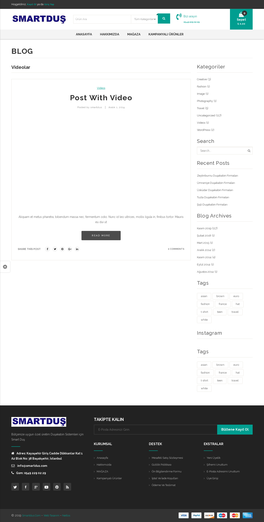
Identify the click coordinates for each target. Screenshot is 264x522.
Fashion (202, 86)
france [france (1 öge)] (223, 303)
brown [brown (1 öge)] (220, 295)
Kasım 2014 (204, 257)
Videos (101, 87)
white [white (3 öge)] (204, 319)
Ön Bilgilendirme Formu (168, 471)
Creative (202, 79)
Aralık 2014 (204, 249)
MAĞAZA (103, 471)
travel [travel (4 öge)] (235, 311)
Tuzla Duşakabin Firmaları (214, 197)
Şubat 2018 (204, 235)
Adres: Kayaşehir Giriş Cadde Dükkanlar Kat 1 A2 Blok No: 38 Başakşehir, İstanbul (47, 455)
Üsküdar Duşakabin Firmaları (216, 189)
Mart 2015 (203, 242)
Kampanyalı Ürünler (110, 478)
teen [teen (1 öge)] (220, 311)
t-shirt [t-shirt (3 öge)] (204, 311)
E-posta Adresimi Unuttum (224, 471)
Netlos (69, 515)
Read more (101, 235)
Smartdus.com (32, 515)
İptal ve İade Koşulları (166, 478)
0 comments (175, 248)
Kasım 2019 (204, 228)
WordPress (204, 129)
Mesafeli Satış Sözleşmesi (169, 457)
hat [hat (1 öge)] (238, 303)
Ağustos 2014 (206, 271)
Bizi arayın (190, 16)
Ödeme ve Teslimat (165, 485)
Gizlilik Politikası (162, 464)
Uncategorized (207, 115)
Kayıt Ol (32, 4)
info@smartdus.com (29, 465)
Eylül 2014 (204, 264)
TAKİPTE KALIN (109, 419)
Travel (201, 108)
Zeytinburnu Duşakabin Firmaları (218, 175)
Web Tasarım (53, 515)
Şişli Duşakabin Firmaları (213, 204)
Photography (205, 100)
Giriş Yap (51, 4)
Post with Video (101, 97)
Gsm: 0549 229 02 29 (28, 472)
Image (201, 93)
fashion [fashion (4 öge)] (205, 303)
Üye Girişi (213, 478)
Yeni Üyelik (214, 457)
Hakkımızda (104, 464)
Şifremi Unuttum (217, 464)
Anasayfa (102, 457)
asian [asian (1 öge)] (204, 295)
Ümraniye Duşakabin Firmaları (216, 182)
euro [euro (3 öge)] (236, 295)
